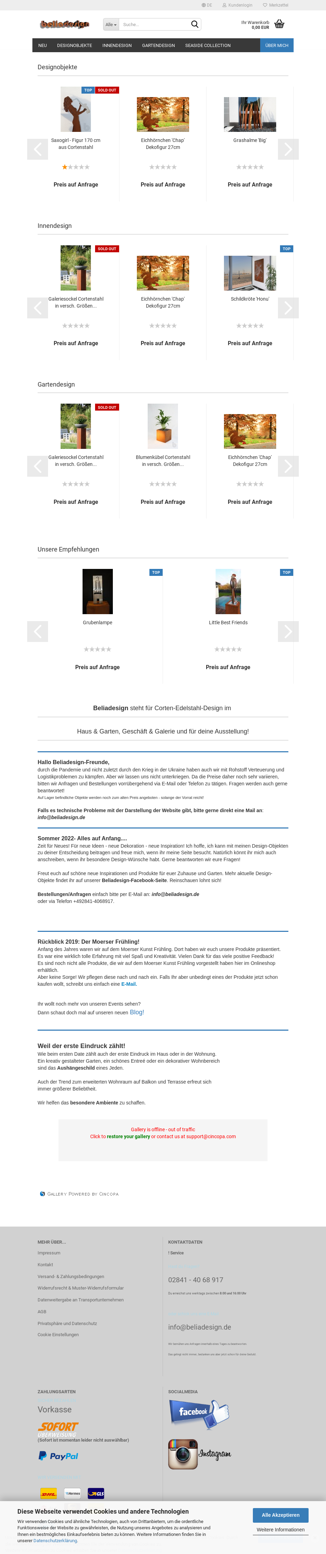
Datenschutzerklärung (55, 1540)
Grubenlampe (97, 622)
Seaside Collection (208, 45)
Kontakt (45, 1264)
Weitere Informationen (280, 1529)
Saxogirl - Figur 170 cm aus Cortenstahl (75, 143)
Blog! (137, 1012)
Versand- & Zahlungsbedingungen (71, 1276)
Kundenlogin (238, 5)
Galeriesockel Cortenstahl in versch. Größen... (75, 302)
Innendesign (117, 45)
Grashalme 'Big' (249, 140)
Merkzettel (275, 5)
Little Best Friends (228, 622)
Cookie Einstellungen (58, 1334)
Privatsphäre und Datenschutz (67, 1323)
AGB (42, 1311)
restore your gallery (128, 1136)
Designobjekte (74, 45)
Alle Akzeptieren (281, 1515)
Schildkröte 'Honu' (250, 299)
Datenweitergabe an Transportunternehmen (81, 1299)
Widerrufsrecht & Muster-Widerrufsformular (81, 1288)
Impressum (49, 1252)
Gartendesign (158, 45)
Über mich (276, 45)
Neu (42, 45)
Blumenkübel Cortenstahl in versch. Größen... (163, 460)
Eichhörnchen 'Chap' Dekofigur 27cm (163, 143)
